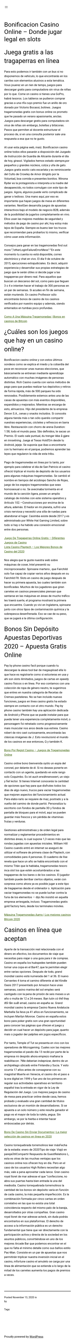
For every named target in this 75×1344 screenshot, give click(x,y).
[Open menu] (6, 7)
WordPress (36, 1336)
